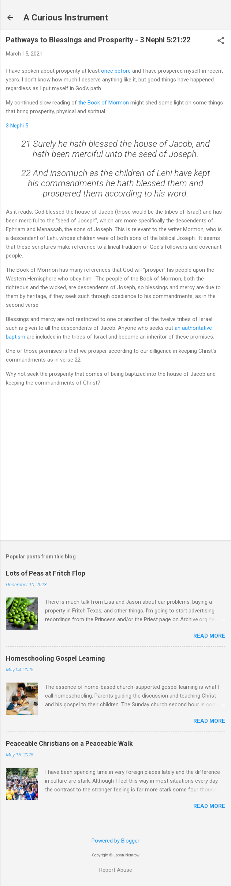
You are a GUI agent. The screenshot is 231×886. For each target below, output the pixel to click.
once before (116, 71)
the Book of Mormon (103, 102)
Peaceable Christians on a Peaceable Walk (69, 743)
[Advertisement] (115, 477)
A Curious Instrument (65, 17)
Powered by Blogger (115, 840)
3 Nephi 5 (17, 125)
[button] (220, 41)
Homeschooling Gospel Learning (55, 658)
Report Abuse (115, 870)
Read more (209, 636)
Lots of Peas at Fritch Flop (45, 573)
